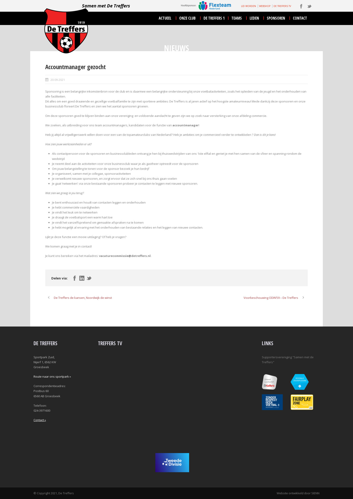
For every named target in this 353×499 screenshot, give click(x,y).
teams (236, 18)
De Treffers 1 (214, 18)
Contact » (40, 420)
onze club (187, 18)
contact (300, 18)
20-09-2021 (57, 80)
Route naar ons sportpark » (52, 376)
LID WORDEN (248, 6)
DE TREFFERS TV (282, 6)
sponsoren (276, 18)
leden (254, 18)
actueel (165, 18)
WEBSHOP (264, 6)
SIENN (315, 493)
